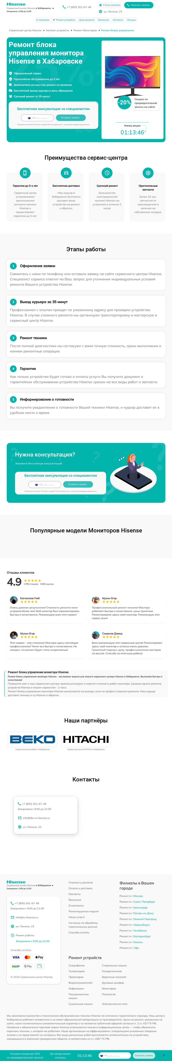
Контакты (118, 19)
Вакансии (103, 19)
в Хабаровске (45, 8)
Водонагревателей (80, 982)
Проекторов (76, 977)
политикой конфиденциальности (76, 124)
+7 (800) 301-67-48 (79, 7)
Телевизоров (77, 971)
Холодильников (112, 971)
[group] (33, 741)
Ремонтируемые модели (84, 911)
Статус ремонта (109, 5)
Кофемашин (76, 988)
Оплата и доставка (80, 888)
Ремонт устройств (65, 19)
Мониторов (109, 988)
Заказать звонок (138, 5)
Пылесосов (109, 994)
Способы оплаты (79, 932)
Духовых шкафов (113, 982)
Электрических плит (114, 1003)
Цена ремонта (86, 19)
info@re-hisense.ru (24, 917)
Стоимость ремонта (81, 882)
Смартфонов (76, 965)
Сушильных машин (81, 1003)
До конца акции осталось (60, 1055)
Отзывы (131, 19)
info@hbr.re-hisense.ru (34, 818)
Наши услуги (77, 917)
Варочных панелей (114, 977)
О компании (42, 19)
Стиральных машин (114, 965)
